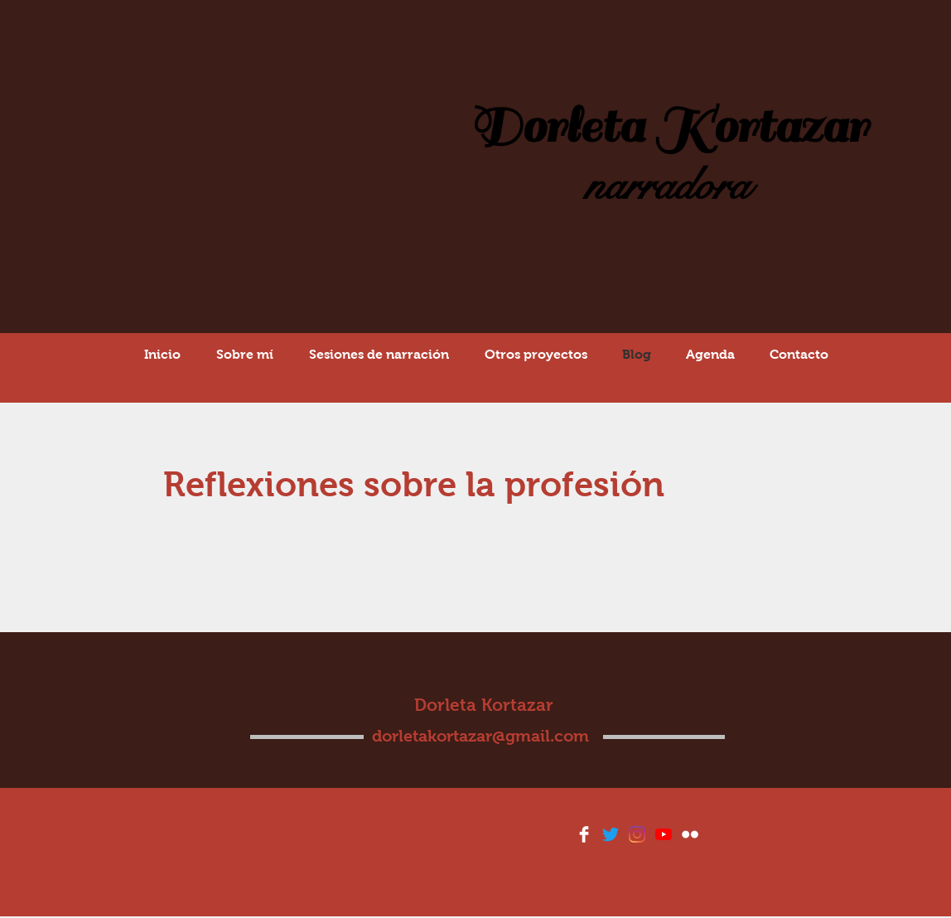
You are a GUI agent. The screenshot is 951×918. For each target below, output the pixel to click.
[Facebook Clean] (584, 834)
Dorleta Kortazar (668, 126)
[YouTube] (663, 834)
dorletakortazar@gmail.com (480, 736)
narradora (668, 185)
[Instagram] (637, 834)
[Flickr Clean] (690, 834)
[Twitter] (610, 834)
